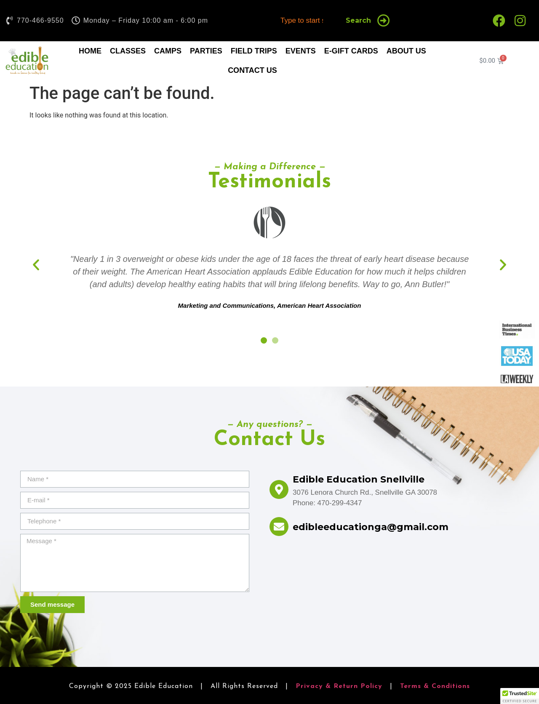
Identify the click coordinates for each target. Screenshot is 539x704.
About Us (406, 51)
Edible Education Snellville (358, 479)
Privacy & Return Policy (339, 686)
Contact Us (252, 70)
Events (301, 51)
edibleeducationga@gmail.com (370, 527)
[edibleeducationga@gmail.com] (279, 526)
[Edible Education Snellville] (279, 489)
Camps (167, 51)
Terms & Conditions (435, 686)
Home (90, 51)
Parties (206, 51)
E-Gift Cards (351, 51)
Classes (128, 51)
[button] (36, 264)
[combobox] (305, 20)
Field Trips (254, 51)
